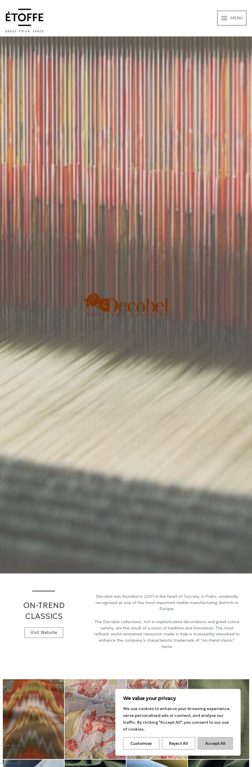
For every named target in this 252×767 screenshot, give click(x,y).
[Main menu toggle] (231, 18)
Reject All (178, 743)
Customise (141, 743)
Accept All (215, 743)
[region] (178, 722)
